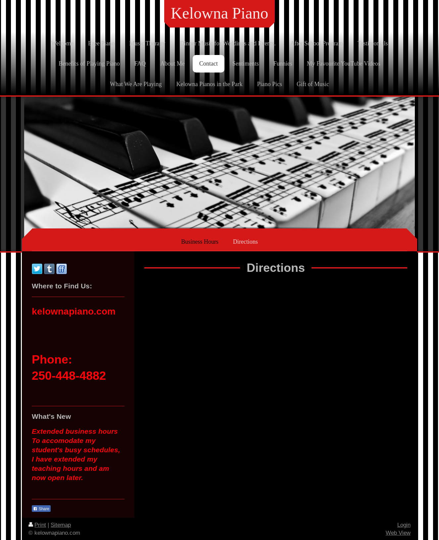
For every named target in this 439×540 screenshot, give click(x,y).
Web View (398, 533)
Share (41, 509)
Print (37, 525)
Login (404, 525)
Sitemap (61, 525)
